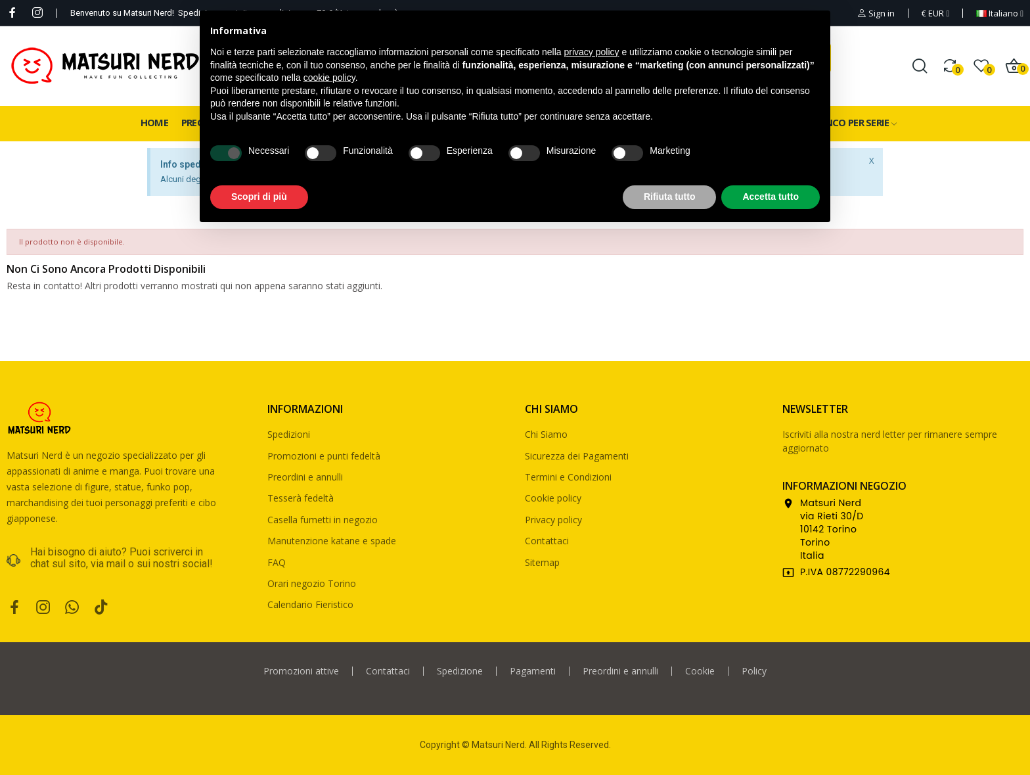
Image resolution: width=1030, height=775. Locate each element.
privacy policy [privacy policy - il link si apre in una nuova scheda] (591, 52)
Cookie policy (553, 498)
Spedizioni (288, 434)
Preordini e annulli (305, 477)
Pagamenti (533, 671)
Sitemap (542, 562)
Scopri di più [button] (259, 196)
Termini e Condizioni (568, 477)
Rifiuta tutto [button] (670, 196)
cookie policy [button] (329, 77)
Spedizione (460, 671)
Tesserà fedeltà (300, 498)
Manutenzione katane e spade (331, 540)
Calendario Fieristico (310, 604)
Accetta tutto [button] (770, 196)
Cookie (700, 671)
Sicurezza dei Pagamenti (577, 456)
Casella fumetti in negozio (322, 519)
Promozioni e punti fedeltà (323, 456)
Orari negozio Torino (311, 583)
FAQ (276, 562)
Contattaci (547, 540)
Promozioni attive (301, 671)
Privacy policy (553, 519)
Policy (754, 671)
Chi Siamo (546, 434)
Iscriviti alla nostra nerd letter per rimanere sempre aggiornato (889, 441)
